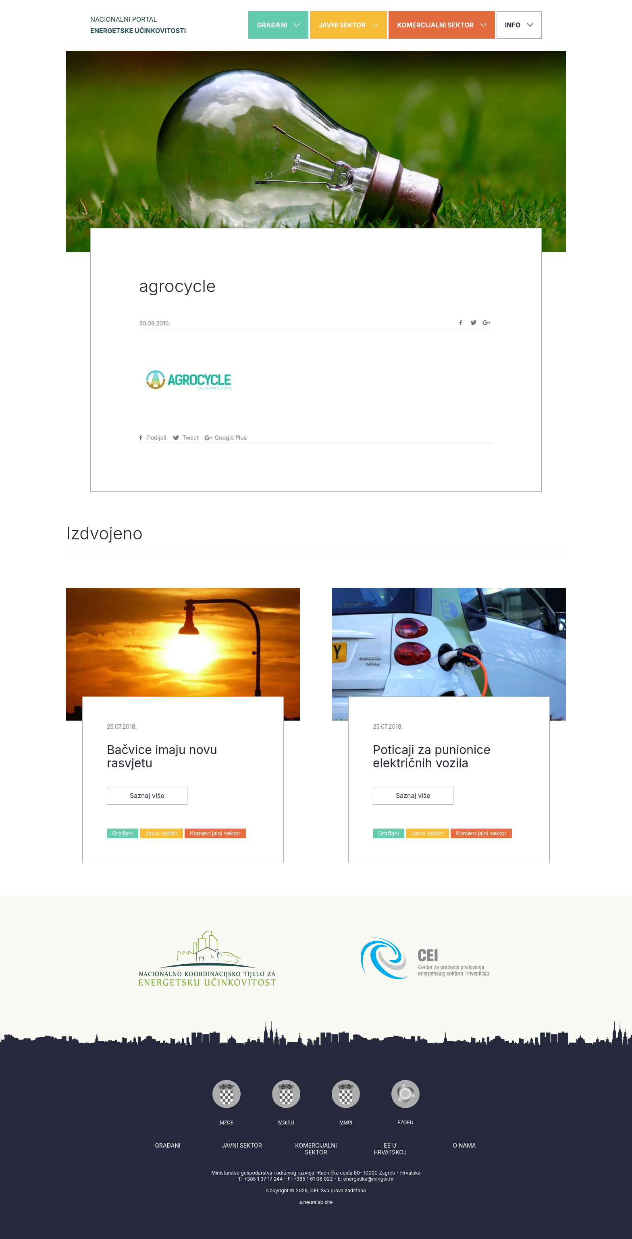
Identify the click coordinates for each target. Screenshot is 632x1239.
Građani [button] (278, 25)
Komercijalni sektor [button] (441, 25)
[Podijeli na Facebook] (460, 322)
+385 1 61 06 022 (313, 1179)
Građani (122, 833)
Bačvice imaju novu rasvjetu (162, 756)
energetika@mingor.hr (368, 1179)
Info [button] (519, 25)
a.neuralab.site (316, 1202)
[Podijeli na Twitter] (473, 322)
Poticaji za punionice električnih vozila (432, 756)
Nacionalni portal (138, 25)
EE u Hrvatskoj (390, 1149)
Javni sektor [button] (348, 25)
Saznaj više (147, 795)
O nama (464, 1145)
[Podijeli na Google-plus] (486, 322)
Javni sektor (161, 833)
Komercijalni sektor (215, 833)
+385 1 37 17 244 (263, 1179)
